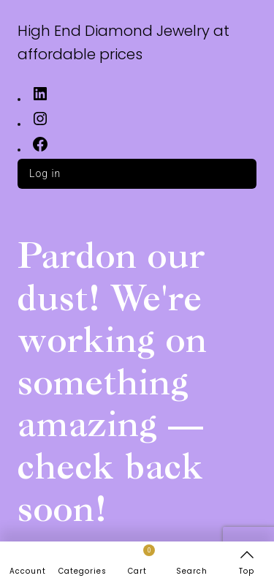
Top (246, 571)
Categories (82, 571)
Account (27, 571)
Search (192, 571)
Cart (141, 560)
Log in (45, 173)
